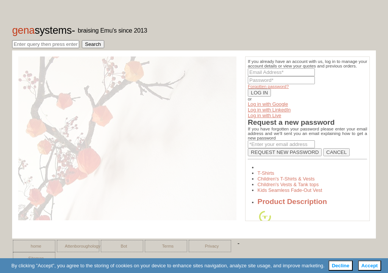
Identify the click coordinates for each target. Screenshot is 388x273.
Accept (369, 265)
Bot (124, 246)
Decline (340, 265)
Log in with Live (264, 115)
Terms (168, 246)
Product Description (292, 202)
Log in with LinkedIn (269, 110)
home (36, 246)
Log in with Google (268, 104)
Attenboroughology (80, 246)
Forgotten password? (268, 86)
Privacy (212, 246)
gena (42, 30)
